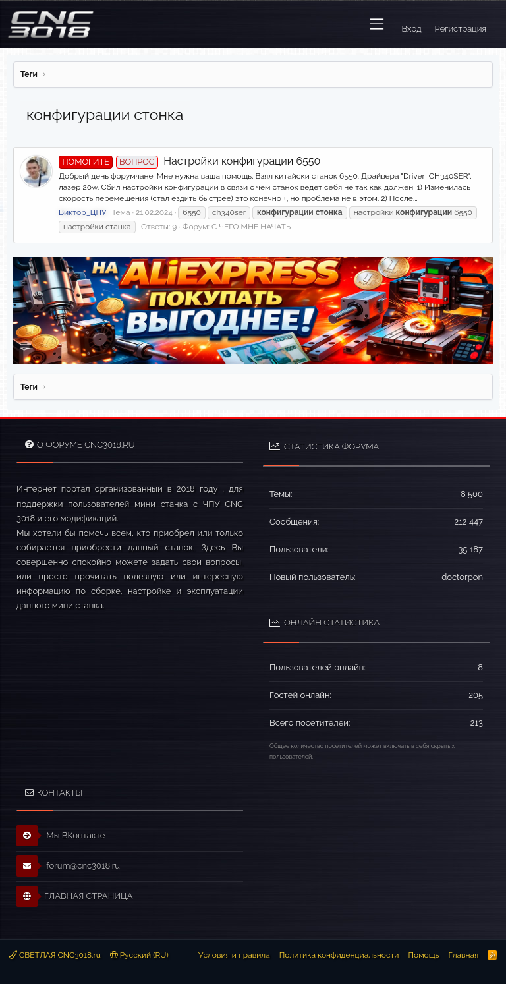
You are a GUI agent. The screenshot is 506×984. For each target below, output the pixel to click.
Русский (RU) (139, 955)
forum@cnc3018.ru (68, 866)
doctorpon (462, 577)
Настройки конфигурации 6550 (189, 161)
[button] (377, 24)
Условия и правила (234, 955)
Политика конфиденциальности (339, 955)
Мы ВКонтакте (60, 835)
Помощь (423, 955)
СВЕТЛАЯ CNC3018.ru (55, 955)
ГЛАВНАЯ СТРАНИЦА (74, 896)
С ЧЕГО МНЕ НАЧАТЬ (251, 226)
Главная (463, 955)
